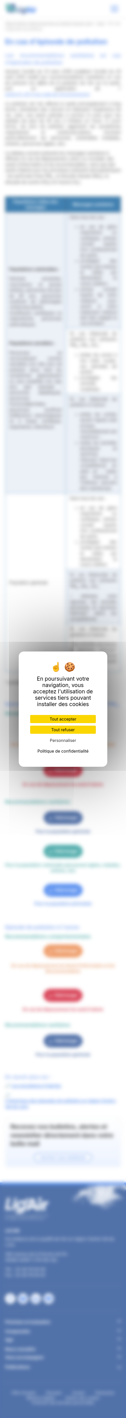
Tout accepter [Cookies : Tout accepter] (63, 719)
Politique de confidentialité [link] (62, 751)
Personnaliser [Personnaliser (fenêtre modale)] (63, 740)
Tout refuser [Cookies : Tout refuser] (63, 729)
